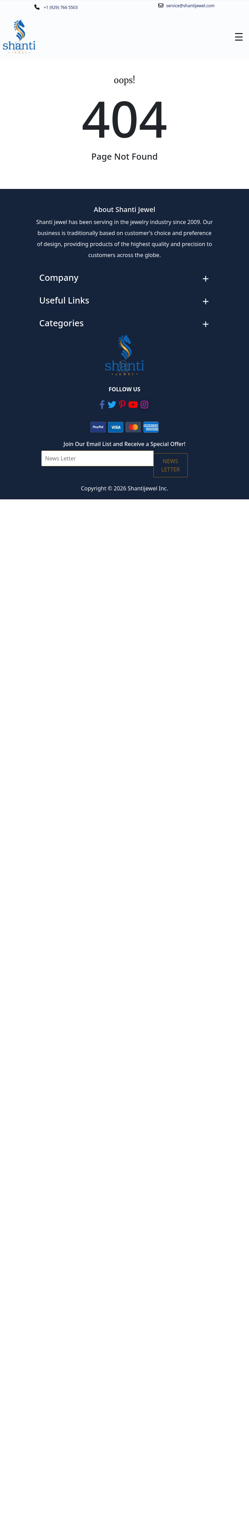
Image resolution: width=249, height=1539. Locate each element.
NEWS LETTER (170, 465)
